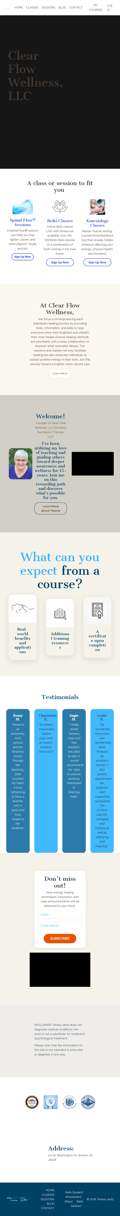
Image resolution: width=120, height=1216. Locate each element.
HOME (18, 7)
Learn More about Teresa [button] (50, 508)
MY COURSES (95, 7)
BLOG (62, 7)
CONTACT (76, 7)
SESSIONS (48, 7)
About (69, 1201)
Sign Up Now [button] (22, 256)
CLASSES (32, 7)
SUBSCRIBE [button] (60, 938)
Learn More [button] (60, 373)
